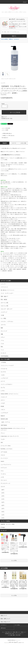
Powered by (14, 642)
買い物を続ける (4, 137)
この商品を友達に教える (6, 133)
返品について (4, 116)
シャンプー (7, 78)
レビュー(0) (23, 143)
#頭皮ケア (11, 39)
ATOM (19, 635)
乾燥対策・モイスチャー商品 (7, 524)
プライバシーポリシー (19, 633)
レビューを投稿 (4, 130)
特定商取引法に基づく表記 (6, 118)
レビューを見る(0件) (5, 128)
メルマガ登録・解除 (11, 635)
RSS (17, 635)
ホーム (2, 78)
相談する (14, 36)
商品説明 (5, 143)
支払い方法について (8, 632)
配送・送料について (16, 632)
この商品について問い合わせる (7, 135)
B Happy (3, 527)
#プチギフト (16, 39)
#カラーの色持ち (4, 39)
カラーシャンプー (13, 78)
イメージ (14, 143)
